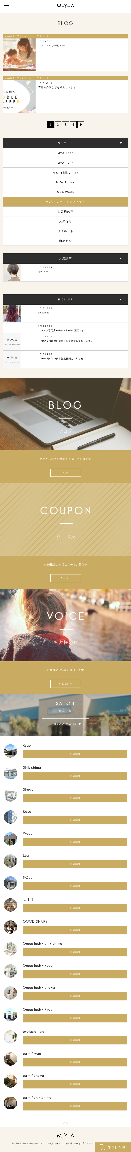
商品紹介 (65, 240)
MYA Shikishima (65, 172)
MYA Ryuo (65, 162)
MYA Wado (65, 192)
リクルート (65, 231)
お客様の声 (65, 211)
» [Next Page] (80, 124)
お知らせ (65, 221)
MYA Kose (65, 153)
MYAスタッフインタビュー (65, 201)
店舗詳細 (75, 753)
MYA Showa (65, 182)
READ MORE (65, 723)
